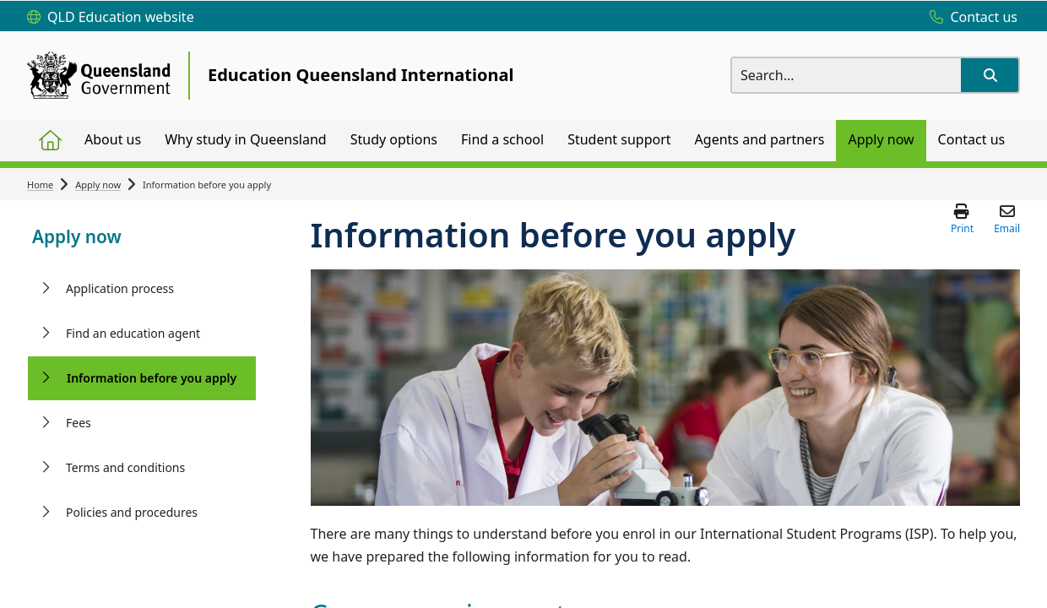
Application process (120, 288)
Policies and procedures (132, 512)
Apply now (98, 184)
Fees (78, 423)
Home (40, 184)
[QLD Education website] (110, 18)
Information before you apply (151, 378)
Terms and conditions (125, 467)
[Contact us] (969, 18)
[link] (142, 238)
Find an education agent (133, 333)
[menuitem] (50, 140)
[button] (989, 75)
